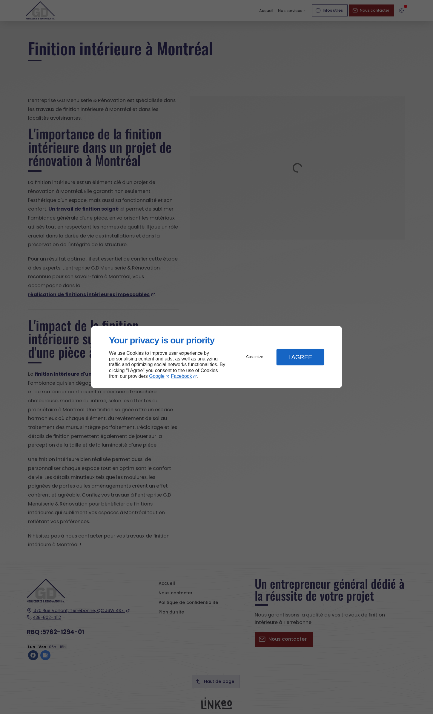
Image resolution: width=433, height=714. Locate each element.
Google (157, 376)
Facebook (181, 376)
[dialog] (216, 357)
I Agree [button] (300, 357)
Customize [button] (254, 357)
